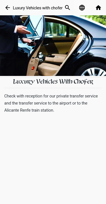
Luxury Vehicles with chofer (37, 7)
